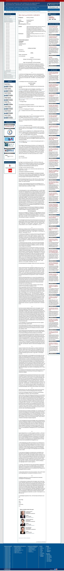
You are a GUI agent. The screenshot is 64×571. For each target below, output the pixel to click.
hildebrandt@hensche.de (30, 525)
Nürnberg (30, 11)
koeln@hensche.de (8, 103)
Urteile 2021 (8, 24)
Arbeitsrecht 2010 (7, 562)
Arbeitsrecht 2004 (7, 567)
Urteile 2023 (8, 23)
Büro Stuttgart (49, 561)
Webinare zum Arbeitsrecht (9, 76)
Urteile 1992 (8, 67)
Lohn (21, 110)
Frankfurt (10, 11)
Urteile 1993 (8, 65)
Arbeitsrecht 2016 (7, 556)
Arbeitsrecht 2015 (7, 557)
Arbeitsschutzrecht (31, 549)
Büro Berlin (48, 554)
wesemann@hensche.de (30, 533)
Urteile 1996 (8, 61)
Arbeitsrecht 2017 (7, 555)
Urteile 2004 (8, 49)
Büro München (49, 559)
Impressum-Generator (8, 74)
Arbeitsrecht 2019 (7, 553)
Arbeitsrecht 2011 (7, 561)
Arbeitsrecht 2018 (7, 554)
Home (7, 7)
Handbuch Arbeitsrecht (18, 7)
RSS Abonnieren (7, 569)
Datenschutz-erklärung (49, 551)
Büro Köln (48, 558)
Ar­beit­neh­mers (28, 141)
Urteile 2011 (8, 39)
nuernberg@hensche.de (9, 112)
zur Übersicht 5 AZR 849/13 (41, 541)
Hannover (18, 11)
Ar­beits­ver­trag (31, 98)
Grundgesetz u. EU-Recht (33, 547)
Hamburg (14, 11)
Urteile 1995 (8, 62)
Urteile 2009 (8, 42)
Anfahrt (6, 86)
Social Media (42, 553)
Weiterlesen (51, 34)
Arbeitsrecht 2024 (7, 549)
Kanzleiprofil (49, 548)
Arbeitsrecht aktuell (11, 7)
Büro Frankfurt (49, 555)
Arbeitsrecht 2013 (7, 559)
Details (9, 86)
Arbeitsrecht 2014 (7, 558)
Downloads (42, 548)
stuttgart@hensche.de (9, 116)
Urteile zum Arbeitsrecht (33, 7)
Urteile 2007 (8, 45)
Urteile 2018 (8, 29)
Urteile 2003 (8, 51)
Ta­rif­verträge (35, 128)
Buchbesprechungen (17, 547)
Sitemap (41, 554)
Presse (38, 7)
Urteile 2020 (8, 26)
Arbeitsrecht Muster (8, 71)
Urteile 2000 (8, 55)
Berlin (7, 11)
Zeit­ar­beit (39, 132)
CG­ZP (34, 117)
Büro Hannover (49, 557)
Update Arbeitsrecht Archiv (9, 77)
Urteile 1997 (8, 59)
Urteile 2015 (8, 33)
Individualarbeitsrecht (32, 548)
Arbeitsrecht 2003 (7, 568)
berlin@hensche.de (8, 85)
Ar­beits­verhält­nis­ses (41, 91)
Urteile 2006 (8, 46)
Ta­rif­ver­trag (21, 125)
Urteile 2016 (8, 32)
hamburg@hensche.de (9, 94)
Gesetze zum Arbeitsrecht (25, 7)
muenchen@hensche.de (9, 107)
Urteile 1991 (8, 68)
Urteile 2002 (8, 52)
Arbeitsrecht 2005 (7, 566)
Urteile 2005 (8, 48)
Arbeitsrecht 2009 (7, 563)
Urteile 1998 (8, 58)
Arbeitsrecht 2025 (7, 548)
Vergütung (24, 164)
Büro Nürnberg (49, 560)
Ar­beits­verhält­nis (23, 98)
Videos (6, 73)
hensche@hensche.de (29, 517)
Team (48, 549)
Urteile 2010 (8, 40)
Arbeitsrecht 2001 (7, 570)
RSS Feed (42, 552)
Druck (41, 549)
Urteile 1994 (8, 64)
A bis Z (41, 547)
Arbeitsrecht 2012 (7, 560)
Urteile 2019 (8, 27)
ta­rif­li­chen (32, 130)
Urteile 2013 (8, 36)
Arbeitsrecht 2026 (7, 547)
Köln (22, 11)
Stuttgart (34, 11)
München (25, 11)
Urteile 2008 (8, 43)
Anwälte (38, 11)
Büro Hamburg (49, 556)
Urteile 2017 (8, 30)
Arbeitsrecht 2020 (7, 552)
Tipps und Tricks (7, 17)
